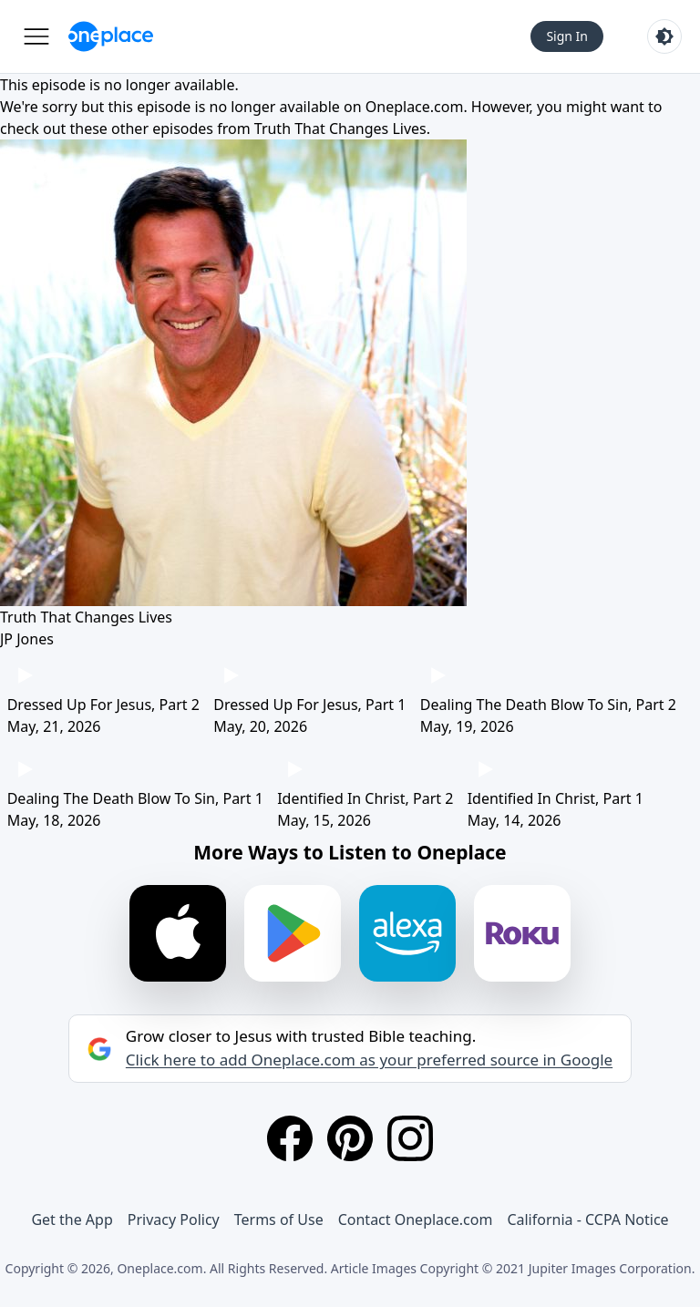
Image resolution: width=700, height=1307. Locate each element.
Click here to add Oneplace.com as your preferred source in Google (369, 1060)
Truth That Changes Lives (340, 128)
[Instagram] (410, 1138)
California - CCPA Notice (587, 1219)
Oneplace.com (414, 107)
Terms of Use (279, 1219)
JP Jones (27, 639)
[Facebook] (290, 1138)
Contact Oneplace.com (415, 1219)
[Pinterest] (350, 1138)
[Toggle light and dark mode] (664, 36)
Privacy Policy (174, 1219)
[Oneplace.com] (110, 36)
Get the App (71, 1219)
